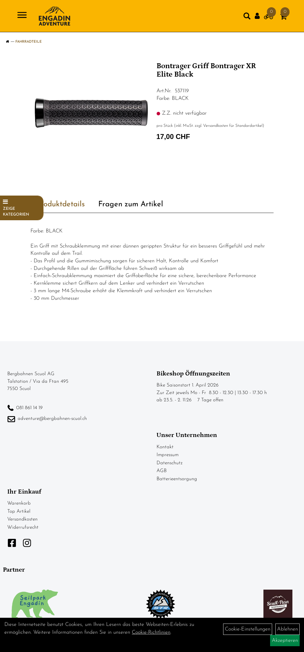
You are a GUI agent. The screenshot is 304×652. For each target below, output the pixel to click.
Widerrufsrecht (23, 527)
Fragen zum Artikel (130, 204)
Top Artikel (18, 511)
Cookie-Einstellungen (247, 629)
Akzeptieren (285, 640)
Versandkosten (22, 519)
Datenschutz (169, 462)
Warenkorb (19, 503)
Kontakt (165, 447)
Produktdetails (60, 204)
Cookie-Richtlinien (151, 632)
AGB (161, 470)
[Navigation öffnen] (22, 16)
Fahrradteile (28, 42)
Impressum (167, 454)
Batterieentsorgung (176, 478)
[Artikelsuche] (246, 17)
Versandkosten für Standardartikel (233, 126)
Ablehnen (287, 629)
